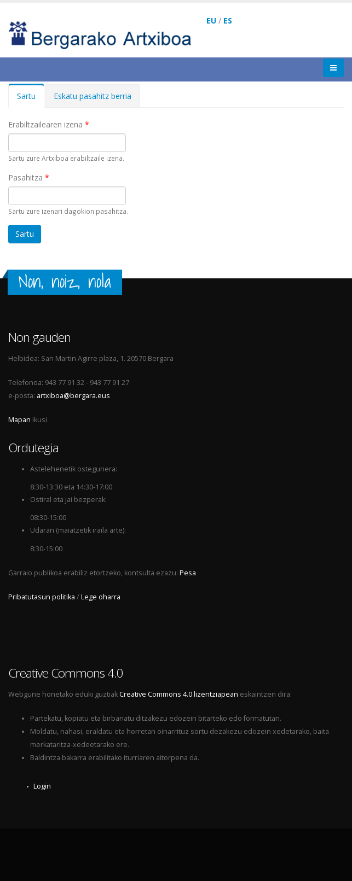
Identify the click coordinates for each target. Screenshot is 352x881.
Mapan (19, 419)
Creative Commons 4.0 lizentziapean (178, 694)
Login (42, 786)
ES (227, 20)
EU (211, 20)
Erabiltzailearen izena (48, 124)
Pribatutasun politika (41, 597)
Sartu (30, 99)
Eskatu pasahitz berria (92, 96)
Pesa (188, 572)
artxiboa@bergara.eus (73, 395)
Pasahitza (28, 177)
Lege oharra (100, 597)
